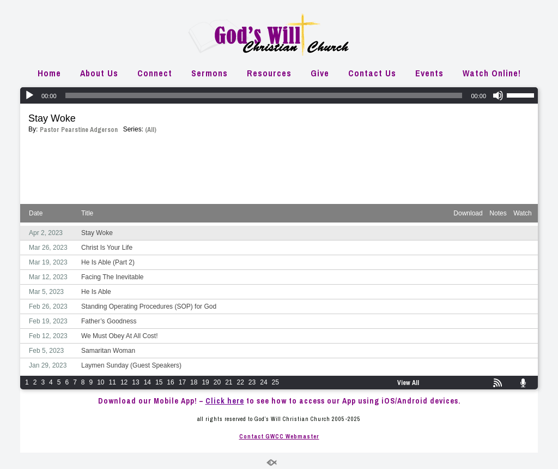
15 (158, 382)
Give (320, 73)
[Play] (29, 95)
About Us (99, 73)
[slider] (264, 95)
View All (408, 382)
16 (170, 382)
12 (124, 382)
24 (263, 382)
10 (100, 382)
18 (193, 382)
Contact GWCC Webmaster (279, 436)
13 (135, 382)
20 (217, 382)
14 (147, 382)
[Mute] (498, 95)
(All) (150, 129)
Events (429, 73)
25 (275, 382)
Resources (269, 73)
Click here (224, 401)
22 (240, 382)
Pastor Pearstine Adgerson (79, 129)
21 (228, 382)
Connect (154, 73)
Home (49, 73)
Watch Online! (492, 73)
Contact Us (372, 73)
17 (182, 382)
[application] (279, 95)
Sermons (209, 73)
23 (252, 382)
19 (205, 382)
